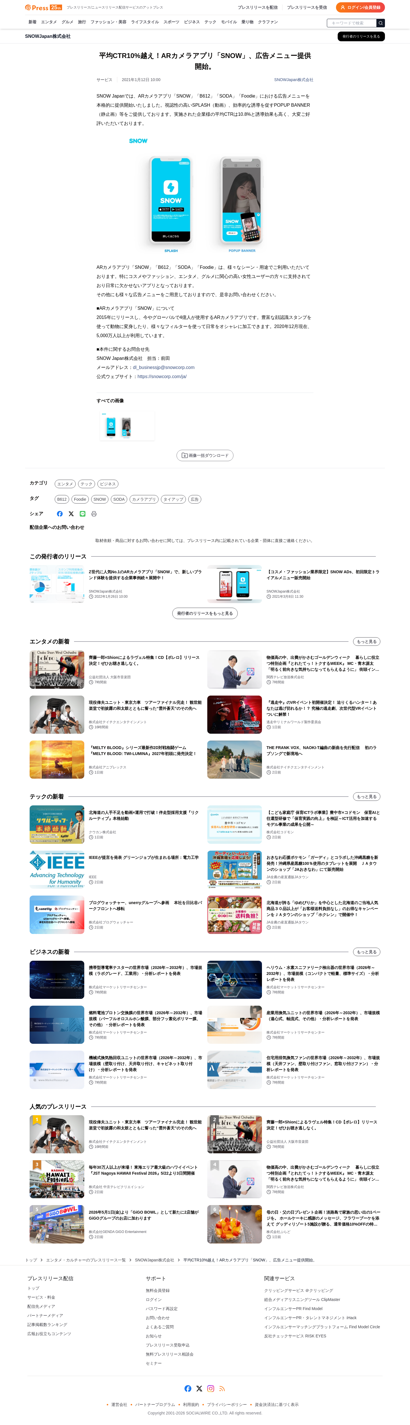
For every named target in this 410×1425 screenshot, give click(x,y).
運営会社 (119, 1404)
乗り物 (247, 22)
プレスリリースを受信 (307, 7)
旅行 (82, 22)
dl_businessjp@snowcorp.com (163, 367)
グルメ (67, 22)
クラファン (268, 22)
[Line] (82, 514)
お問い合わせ (158, 1317)
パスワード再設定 (162, 1308)
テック (210, 22)
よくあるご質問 (160, 1327)
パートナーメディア (45, 1315)
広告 (195, 499)
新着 (32, 22)
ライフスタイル (145, 22)
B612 (62, 499)
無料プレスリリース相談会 (170, 1354)
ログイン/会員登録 (360, 7)
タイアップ (173, 499)
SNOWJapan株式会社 (293, 79)
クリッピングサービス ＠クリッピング (298, 1290)
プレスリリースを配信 (258, 7)
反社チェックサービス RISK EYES (295, 1336)
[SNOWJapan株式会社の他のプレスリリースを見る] (361, 36)
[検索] (380, 23)
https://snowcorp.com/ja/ (162, 376)
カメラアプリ (144, 499)
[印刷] (94, 514)
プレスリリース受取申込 (168, 1345)
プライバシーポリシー (227, 1404)
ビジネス (192, 22)
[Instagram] (210, 1388)
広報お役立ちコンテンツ (49, 1333)
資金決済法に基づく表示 (277, 1404)
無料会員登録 (158, 1290)
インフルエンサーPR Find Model (293, 1308)
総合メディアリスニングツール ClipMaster (302, 1299)
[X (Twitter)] (71, 514)
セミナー (154, 1363)
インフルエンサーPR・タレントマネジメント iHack (310, 1317)
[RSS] (222, 1388)
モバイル (229, 22)
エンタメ (49, 22)
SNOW (100, 499)
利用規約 (191, 1404)
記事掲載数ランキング (47, 1324)
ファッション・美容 (108, 22)
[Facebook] (60, 514)
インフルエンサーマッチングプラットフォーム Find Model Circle (322, 1327)
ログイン (154, 1299)
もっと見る (367, 641)
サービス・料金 (41, 1297)
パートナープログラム (155, 1404)
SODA (119, 499)
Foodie (80, 499)
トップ (31, 1260)
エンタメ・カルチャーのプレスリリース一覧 (86, 1260)
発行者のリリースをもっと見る (205, 613)
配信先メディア (41, 1306)
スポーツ (171, 22)
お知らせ (154, 1336)
